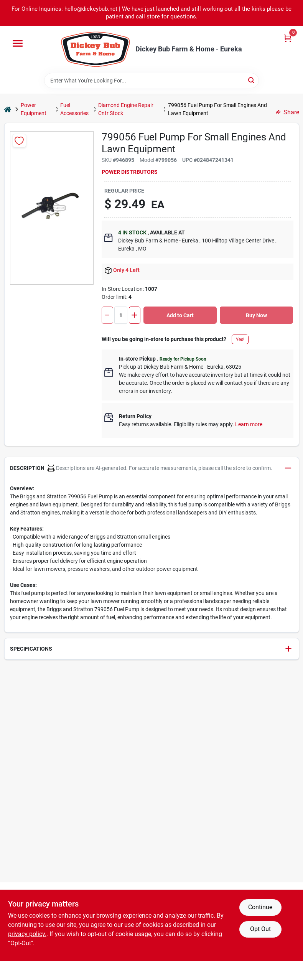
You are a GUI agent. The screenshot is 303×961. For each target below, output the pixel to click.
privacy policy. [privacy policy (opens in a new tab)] (27, 934)
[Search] (251, 80)
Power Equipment (33, 109)
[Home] (7, 109)
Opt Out (260, 929)
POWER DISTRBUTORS (130, 172)
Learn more (248, 424)
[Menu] (18, 43)
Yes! (240, 339)
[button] (152, 468)
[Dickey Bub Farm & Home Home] (95, 49)
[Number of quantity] (120, 315)
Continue (260, 907)
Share (287, 112)
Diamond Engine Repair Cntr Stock (125, 109)
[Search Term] (151, 80)
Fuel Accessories (74, 109)
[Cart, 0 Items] (287, 38)
